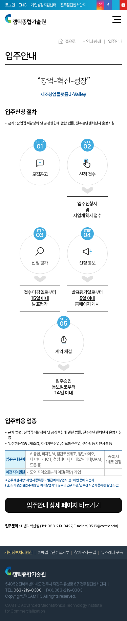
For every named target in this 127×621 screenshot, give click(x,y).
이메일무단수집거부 (53, 552)
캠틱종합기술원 (25, 19)
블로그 (116, 5)
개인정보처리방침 (18, 552)
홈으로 (67, 41)
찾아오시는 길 (85, 552)
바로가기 (63, 505)
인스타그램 (100, 5)
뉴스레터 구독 (112, 552)
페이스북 (108, 5)
